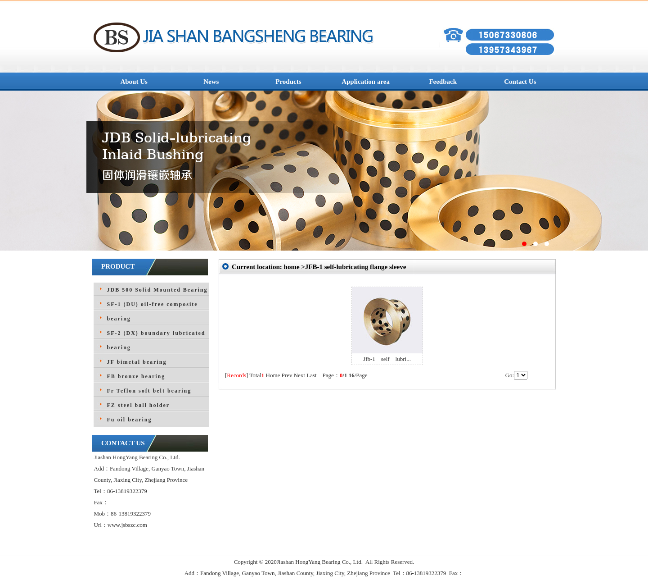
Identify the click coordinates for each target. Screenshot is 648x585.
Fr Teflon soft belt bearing (149, 391)
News (211, 81)
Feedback (443, 81)
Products (288, 81)
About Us (133, 81)
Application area (366, 81)
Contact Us (520, 81)
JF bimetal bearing (137, 362)
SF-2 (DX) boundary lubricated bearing (156, 340)
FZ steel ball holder (138, 405)
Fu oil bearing (129, 419)
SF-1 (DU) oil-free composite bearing (152, 311)
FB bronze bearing (136, 376)
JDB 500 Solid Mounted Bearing (157, 290)
